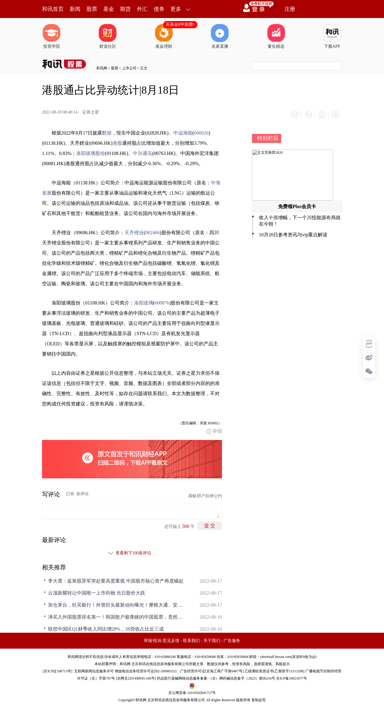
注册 (289, 9)
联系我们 (191, 640)
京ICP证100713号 (57, 671)
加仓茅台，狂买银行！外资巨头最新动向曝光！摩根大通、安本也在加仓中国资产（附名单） (117, 604)
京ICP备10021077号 (291, 678)
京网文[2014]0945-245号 (136, 678)
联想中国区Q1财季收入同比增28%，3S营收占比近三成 (106, 628)
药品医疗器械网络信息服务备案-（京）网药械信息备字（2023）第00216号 (216, 678)
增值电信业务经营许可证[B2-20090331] (145, 671)
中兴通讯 (142, 153)
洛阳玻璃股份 (90, 153)
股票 (91, 9)
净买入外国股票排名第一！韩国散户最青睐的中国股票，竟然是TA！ (117, 616)
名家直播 (220, 36)
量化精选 (276, 36)
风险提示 (282, 664)
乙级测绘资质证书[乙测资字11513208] (274, 671)
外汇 (142, 9)
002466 (152, 232)
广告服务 (232, 640)
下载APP (332, 36)
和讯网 (101, 68)
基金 (108, 9)
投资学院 (52, 36)
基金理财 (164, 36)
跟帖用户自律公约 (205, 495)
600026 (201, 132)
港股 (117, 142)
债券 (159, 9)
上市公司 (129, 68)
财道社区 (108, 36)
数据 (107, 132)
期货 (125, 9)
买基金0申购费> (180, 24)
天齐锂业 (134, 232)
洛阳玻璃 (143, 302)
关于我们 (211, 640)
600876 (162, 302)
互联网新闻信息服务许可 (94, 671)
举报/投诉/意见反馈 (162, 640)
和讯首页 (53, 9)
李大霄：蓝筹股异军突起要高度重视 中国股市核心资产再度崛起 (116, 580)
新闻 (75, 9)
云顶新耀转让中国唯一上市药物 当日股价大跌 (96, 592)
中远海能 (183, 132)
